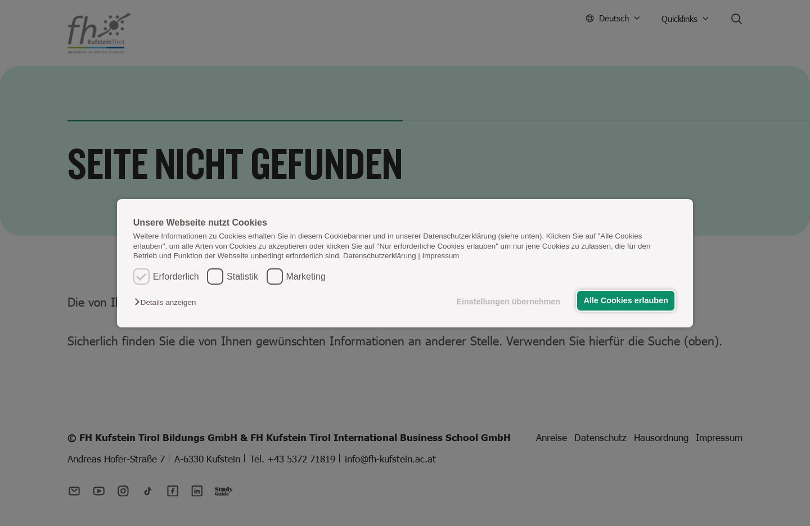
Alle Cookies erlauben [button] (625, 300)
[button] (167, 302)
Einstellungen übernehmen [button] (508, 301)
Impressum (441, 255)
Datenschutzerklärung (379, 255)
